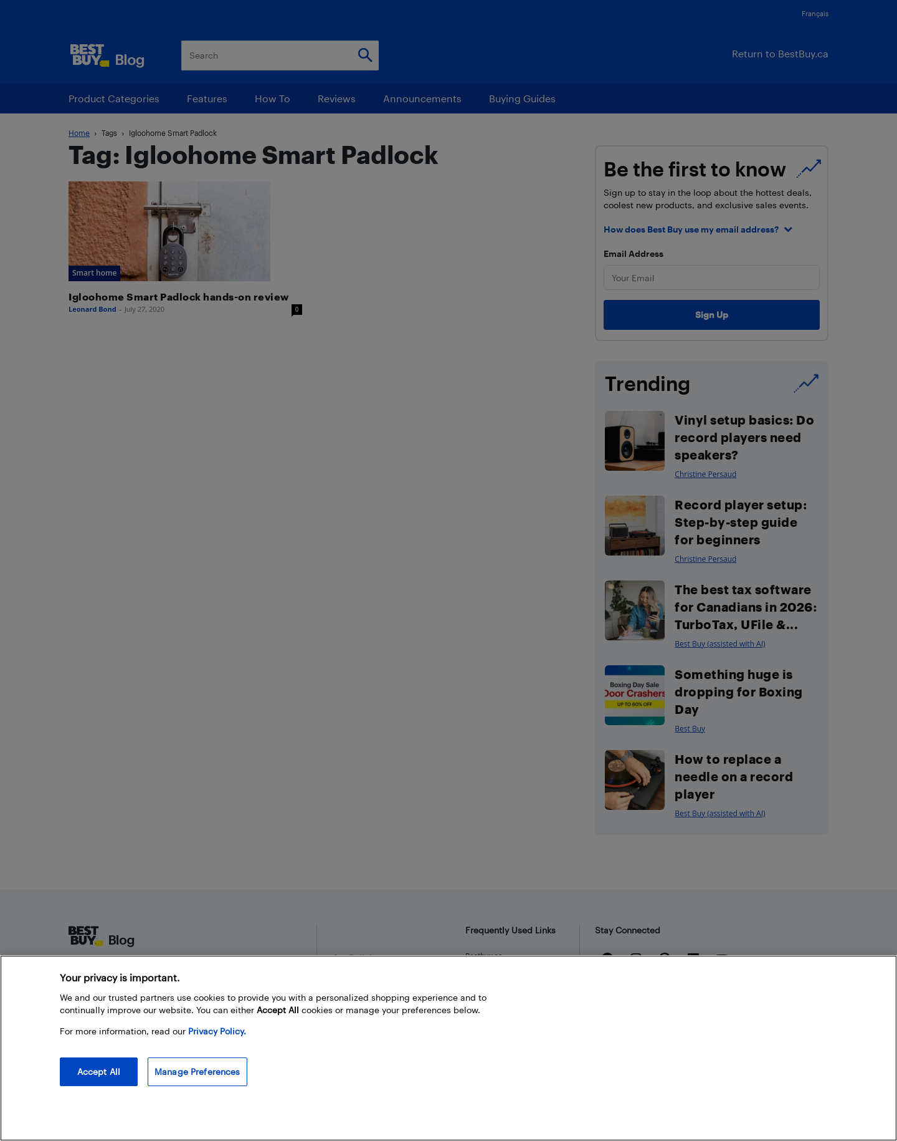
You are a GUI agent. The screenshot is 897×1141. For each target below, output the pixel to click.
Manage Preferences (197, 1071)
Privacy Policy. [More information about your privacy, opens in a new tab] (217, 1031)
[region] (448, 1048)
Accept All (98, 1071)
